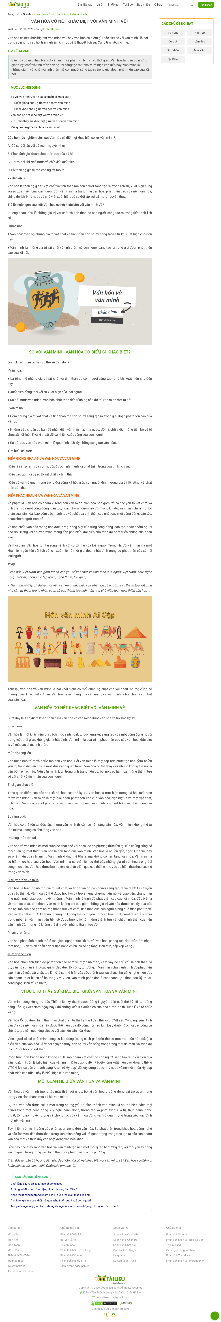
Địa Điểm (173, 59)
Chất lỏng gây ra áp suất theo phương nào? (36, 1183)
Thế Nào (113, 4)
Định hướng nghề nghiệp (74, 1266)
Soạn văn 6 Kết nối (124, 1245)
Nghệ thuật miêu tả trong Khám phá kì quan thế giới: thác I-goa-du (50, 1195)
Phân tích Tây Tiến (19, 1255)
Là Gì (100, 4)
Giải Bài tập (85, 4)
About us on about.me (21, 1271)
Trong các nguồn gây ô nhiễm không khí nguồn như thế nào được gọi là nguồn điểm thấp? (64, 1206)
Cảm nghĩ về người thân (180, 1250)
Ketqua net (119, 1255)
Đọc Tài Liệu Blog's (124, 1250)
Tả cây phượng (16, 1266)
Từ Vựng (173, 32)
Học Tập (199, 32)
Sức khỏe (173, 50)
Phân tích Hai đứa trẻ (73, 1260)
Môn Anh (13, 1239)
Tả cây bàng (173, 1245)
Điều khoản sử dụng (117, 1308)
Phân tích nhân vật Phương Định (185, 1260)
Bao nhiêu (143, 4)
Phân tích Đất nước (71, 1255)
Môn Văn (13, 1234)
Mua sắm (199, 50)
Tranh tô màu (15, 1260)
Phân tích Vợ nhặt (177, 1234)
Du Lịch (172, 41)
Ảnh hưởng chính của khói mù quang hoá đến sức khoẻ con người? (51, 1200)
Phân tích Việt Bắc (71, 1234)
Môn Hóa (13, 1250)
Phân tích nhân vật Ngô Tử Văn (184, 1239)
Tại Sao (128, 4)
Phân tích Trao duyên (178, 1255)
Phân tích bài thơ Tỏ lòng (75, 1250)
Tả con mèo (67, 1245)
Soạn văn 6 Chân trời (125, 1239)
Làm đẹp (199, 41)
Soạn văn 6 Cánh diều (126, 1234)
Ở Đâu (158, 4)
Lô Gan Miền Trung (124, 1260)
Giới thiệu (97, 1308)
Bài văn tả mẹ (68, 1239)
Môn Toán (14, 1245)
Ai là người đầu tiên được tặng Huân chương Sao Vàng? (44, 1189)
